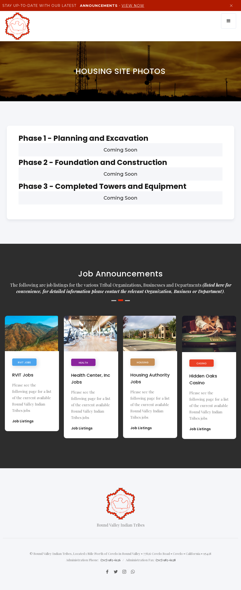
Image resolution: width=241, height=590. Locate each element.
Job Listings (23, 421)
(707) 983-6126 (111, 560)
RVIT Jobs (22, 375)
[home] (17, 26)
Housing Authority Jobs (150, 378)
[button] (228, 21)
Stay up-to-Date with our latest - (72, 5)
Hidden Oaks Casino (203, 379)
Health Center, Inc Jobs (90, 378)
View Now (133, 5)
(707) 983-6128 (166, 560)
